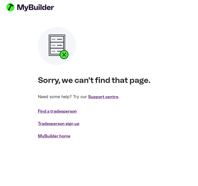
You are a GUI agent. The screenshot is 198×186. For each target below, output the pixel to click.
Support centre (103, 96)
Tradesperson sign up (58, 123)
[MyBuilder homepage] (36, 7)
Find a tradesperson (57, 111)
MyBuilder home (54, 136)
